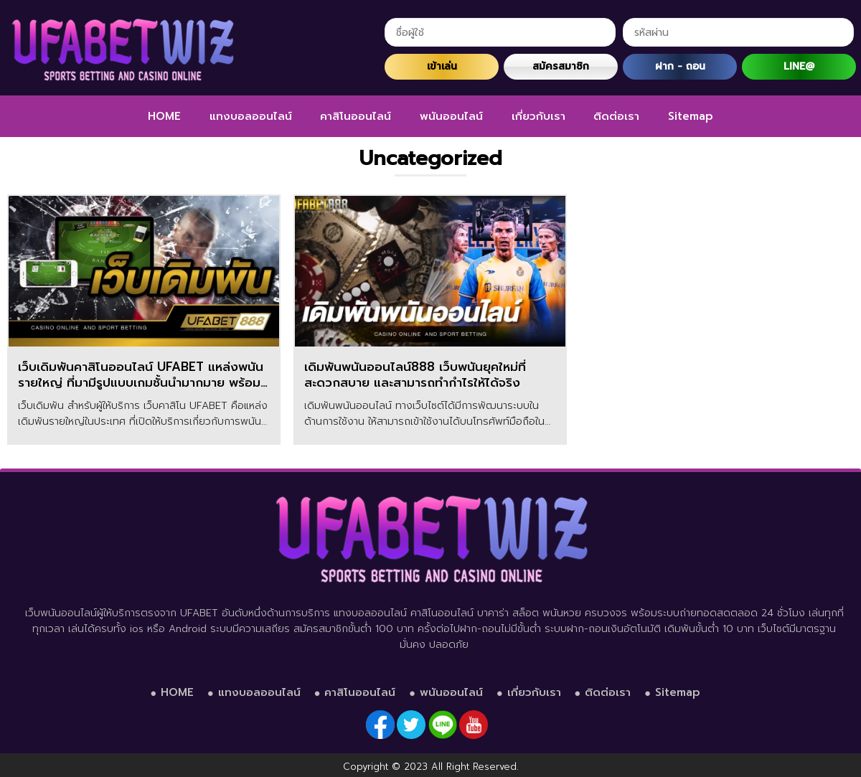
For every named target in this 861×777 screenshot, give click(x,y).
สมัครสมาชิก (560, 66)
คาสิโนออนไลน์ (355, 116)
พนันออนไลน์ (451, 116)
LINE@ (799, 66)
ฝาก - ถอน (680, 66)
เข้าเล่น (442, 66)
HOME (164, 116)
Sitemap (690, 116)
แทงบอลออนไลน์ (251, 116)
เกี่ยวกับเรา (538, 116)
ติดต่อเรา (616, 116)
